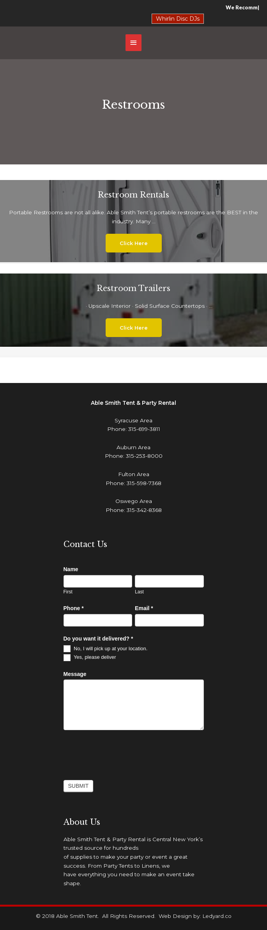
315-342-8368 (144, 510)
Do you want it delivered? (98, 638)
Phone (74, 608)
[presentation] (123, 753)
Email (144, 608)
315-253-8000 (144, 456)
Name (71, 569)
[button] (134, 243)
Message (75, 674)
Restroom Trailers (133, 288)
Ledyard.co (217, 916)
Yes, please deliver (90, 657)
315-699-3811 (144, 429)
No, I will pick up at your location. (106, 648)
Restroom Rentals (133, 194)
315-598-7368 (144, 483)
